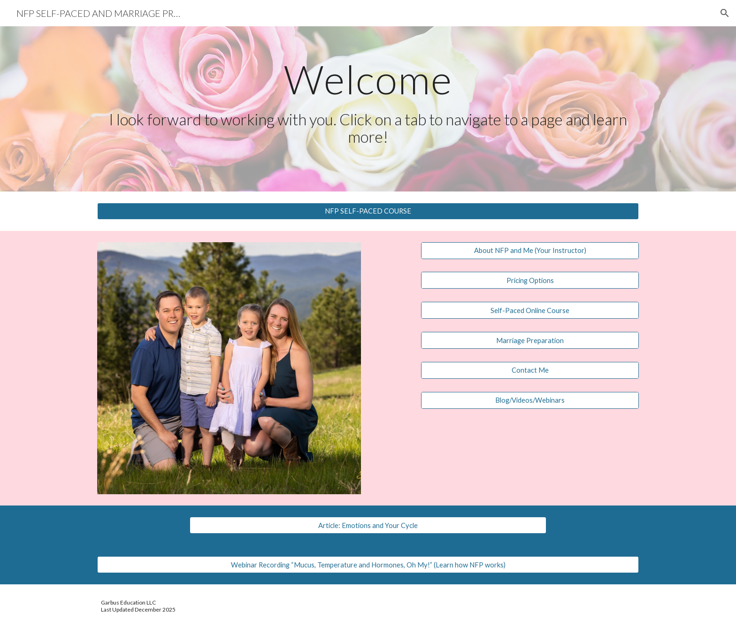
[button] (724, 13)
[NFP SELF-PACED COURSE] (368, 211)
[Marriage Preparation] (530, 340)
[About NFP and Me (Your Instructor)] (530, 250)
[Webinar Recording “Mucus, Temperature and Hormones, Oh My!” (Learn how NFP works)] (368, 564)
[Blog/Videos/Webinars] (530, 400)
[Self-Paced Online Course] (530, 310)
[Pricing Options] (530, 280)
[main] (368, 102)
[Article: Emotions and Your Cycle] (368, 525)
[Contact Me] (530, 370)
